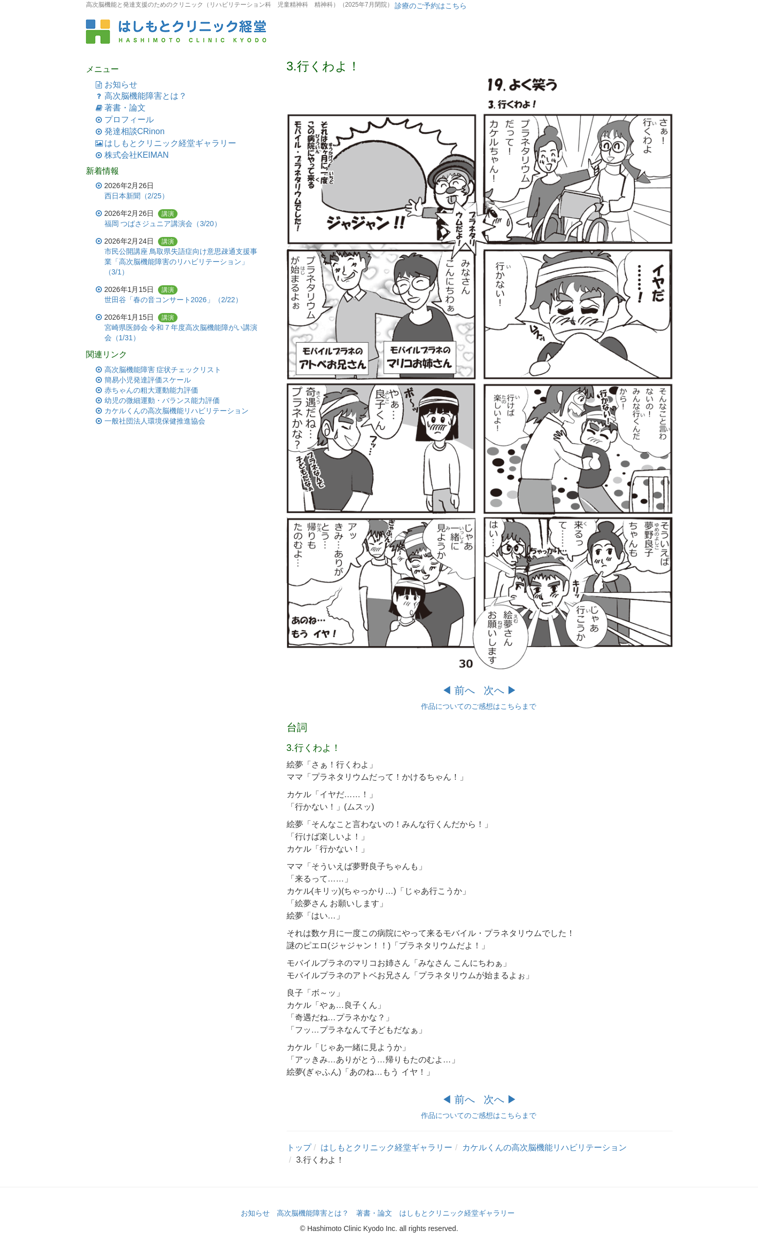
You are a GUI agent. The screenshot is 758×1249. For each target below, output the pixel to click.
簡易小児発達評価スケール (147, 380)
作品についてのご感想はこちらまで (479, 706)
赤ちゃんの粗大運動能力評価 (151, 390)
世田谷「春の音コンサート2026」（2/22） (173, 300)
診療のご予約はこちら (430, 6)
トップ (299, 1147)
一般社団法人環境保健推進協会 (154, 421)
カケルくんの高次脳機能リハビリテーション (176, 411)
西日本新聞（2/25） (136, 196)
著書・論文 (125, 107)
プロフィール (129, 119)
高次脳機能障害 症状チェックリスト (163, 369)
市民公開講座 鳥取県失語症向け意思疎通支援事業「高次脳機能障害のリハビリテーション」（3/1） (181, 261)
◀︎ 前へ (458, 690)
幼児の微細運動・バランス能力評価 (162, 400)
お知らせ (120, 84)
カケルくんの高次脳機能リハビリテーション (544, 1147)
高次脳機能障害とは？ (145, 95)
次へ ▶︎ (501, 690)
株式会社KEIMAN (136, 155)
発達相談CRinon (134, 131)
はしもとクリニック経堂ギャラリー (170, 143)
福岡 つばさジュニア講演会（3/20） (162, 223)
